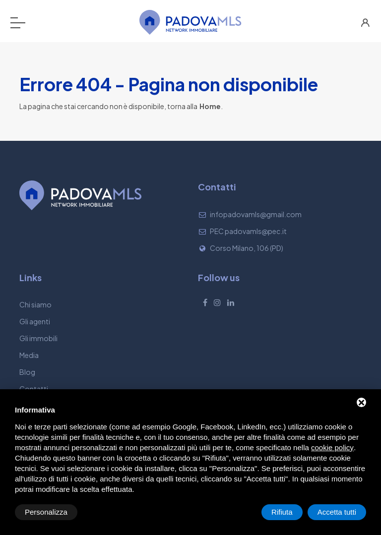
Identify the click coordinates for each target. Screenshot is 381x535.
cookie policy (332, 447)
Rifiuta (282, 512)
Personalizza (46, 512)
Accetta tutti (337, 512)
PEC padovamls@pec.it (248, 231)
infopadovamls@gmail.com (256, 214)
